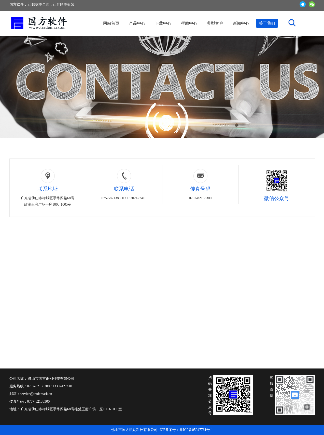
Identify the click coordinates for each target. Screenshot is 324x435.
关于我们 (267, 23)
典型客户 (215, 23)
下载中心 (163, 23)
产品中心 (137, 23)
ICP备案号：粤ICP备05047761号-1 (186, 430)
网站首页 (111, 23)
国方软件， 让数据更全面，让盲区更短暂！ (43, 4)
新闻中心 (241, 23)
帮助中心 (189, 23)
